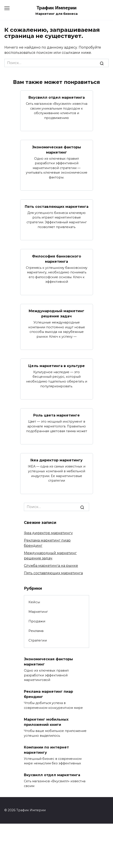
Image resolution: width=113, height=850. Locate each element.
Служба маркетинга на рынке (51, 566)
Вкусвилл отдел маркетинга (56, 97)
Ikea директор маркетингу (56, 460)
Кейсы (34, 602)
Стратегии (37, 640)
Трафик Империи (56, 7)
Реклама (35, 631)
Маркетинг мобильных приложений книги (46, 722)
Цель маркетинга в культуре (56, 366)
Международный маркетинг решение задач (56, 313)
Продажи (36, 621)
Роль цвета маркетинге (56, 415)
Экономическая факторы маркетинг (56, 149)
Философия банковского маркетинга (56, 258)
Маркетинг (38, 612)
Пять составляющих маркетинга (56, 206)
